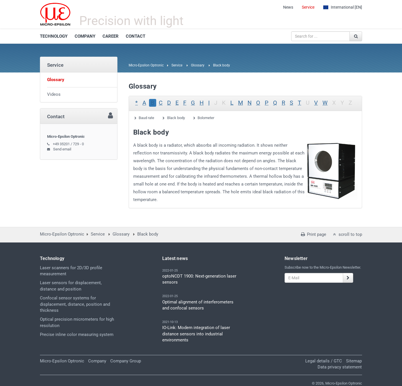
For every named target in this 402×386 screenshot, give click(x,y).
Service (308, 7)
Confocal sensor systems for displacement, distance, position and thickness (75, 304)
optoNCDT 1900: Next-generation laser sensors (199, 279)
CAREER (111, 36)
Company (97, 361)
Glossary (197, 65)
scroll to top (347, 234)
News (288, 7)
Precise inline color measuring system (76, 334)
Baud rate (146, 118)
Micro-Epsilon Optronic (146, 65)
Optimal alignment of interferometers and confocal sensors (197, 305)
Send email (62, 149)
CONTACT (135, 36)
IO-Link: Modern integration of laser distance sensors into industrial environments (196, 334)
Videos (54, 94)
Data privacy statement (340, 367)
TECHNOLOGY (53, 36)
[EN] (342, 7)
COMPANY (85, 36)
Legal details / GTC (323, 361)
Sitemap (354, 361)
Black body (176, 118)
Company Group (125, 361)
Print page (313, 234)
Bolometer (206, 118)
